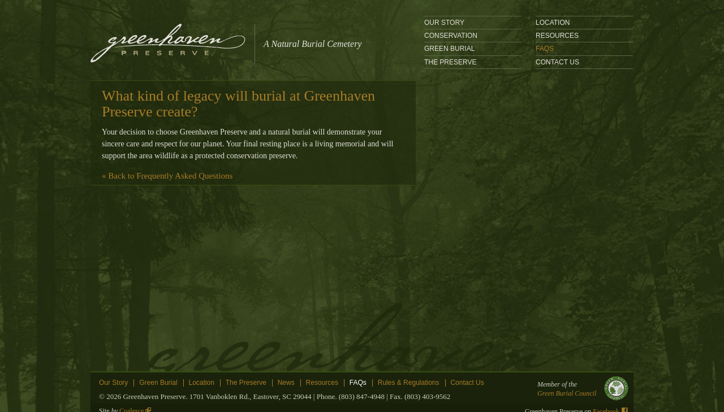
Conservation (450, 36)
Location (201, 383)
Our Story (444, 23)
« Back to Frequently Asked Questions (167, 175)
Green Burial (449, 49)
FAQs (545, 49)
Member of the (579, 389)
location (553, 23)
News (286, 383)
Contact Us (557, 62)
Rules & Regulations (408, 383)
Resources (557, 36)
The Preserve (450, 62)
